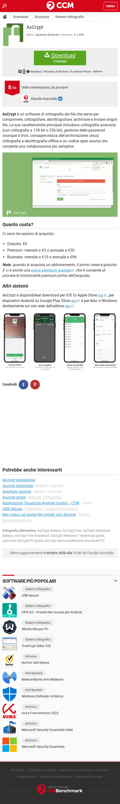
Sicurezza (42, 17)
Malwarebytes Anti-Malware (42, 679)
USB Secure (12, 509)
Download (20, 17)
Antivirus (31, 656)
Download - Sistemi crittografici (51, 509)
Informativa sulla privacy (76, 770)
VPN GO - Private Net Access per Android (52, 612)
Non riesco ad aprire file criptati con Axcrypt (39, 514)
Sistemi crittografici (69, 17)
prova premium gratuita (51, 270)
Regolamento (26, 776)
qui (100, 295)
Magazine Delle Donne (56, 776)
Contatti (102, 770)
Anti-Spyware (33, 673)
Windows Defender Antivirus (42, 696)
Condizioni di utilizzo (42, 770)
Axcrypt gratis (14, 497)
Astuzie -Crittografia (45, 497)
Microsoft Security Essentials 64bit (47, 730)
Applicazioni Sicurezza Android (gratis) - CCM (40, 503)
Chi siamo (17, 770)
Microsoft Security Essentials (43, 747)
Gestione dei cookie (89, 776)
